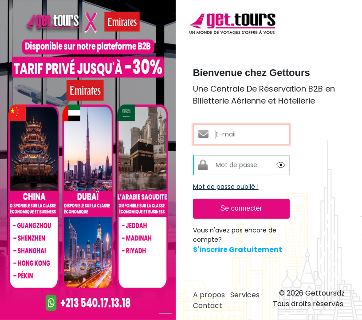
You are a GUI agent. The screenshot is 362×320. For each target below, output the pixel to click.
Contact (207, 305)
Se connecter (241, 208)
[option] (88, 160)
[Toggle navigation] (339, 24)
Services (245, 295)
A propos (209, 295)
